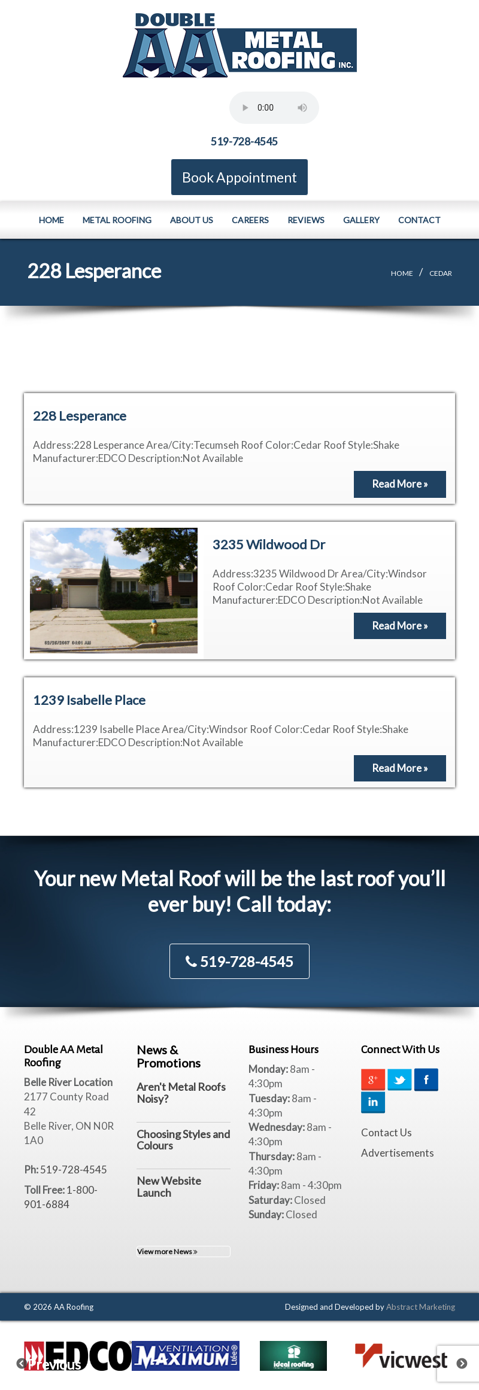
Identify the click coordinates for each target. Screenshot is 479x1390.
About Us (191, 219)
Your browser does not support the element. (274, 108)
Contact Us (386, 1132)
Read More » (400, 483)
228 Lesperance (79, 415)
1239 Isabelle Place (89, 699)
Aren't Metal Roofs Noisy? (181, 1092)
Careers (250, 219)
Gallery (361, 219)
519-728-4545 (244, 141)
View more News (167, 1250)
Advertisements (397, 1152)
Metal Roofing (117, 219)
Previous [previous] (29, 1360)
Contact (419, 219)
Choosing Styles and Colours (183, 1139)
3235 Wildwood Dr (269, 544)
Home (51, 219)
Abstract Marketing (421, 1306)
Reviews (306, 219)
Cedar (440, 272)
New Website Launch (169, 1186)
